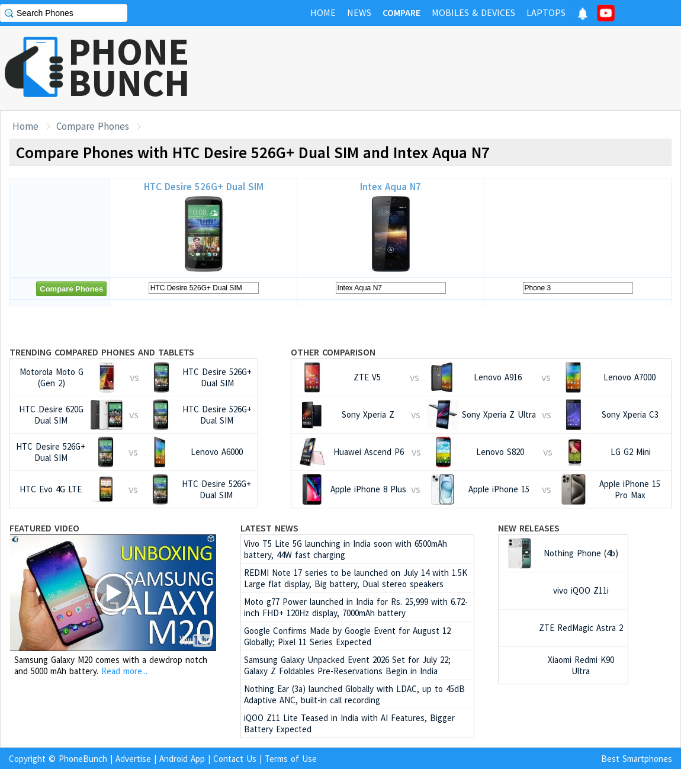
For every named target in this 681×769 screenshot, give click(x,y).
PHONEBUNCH (129, 67)
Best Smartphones (636, 758)
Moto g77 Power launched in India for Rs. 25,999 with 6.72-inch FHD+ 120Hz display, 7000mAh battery (356, 607)
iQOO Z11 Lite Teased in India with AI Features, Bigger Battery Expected (349, 723)
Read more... (124, 671)
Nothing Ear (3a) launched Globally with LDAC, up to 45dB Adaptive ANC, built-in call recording (354, 694)
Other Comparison (333, 352)
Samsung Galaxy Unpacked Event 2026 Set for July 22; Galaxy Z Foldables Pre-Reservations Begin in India (347, 665)
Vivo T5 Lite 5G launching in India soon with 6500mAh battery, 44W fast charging (345, 549)
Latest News (269, 528)
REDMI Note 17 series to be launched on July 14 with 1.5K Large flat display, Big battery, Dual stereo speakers (355, 578)
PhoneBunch (83, 758)
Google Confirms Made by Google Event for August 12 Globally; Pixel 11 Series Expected (347, 636)
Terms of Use (291, 758)
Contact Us (234, 758)
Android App (182, 758)
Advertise (133, 758)
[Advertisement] (465, 68)
